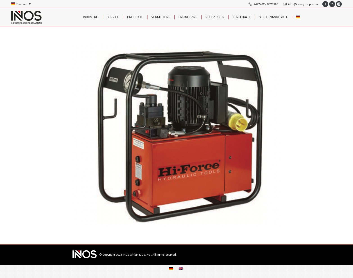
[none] (21, 4)
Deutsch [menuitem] (21, 4)
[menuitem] (21, 4)
